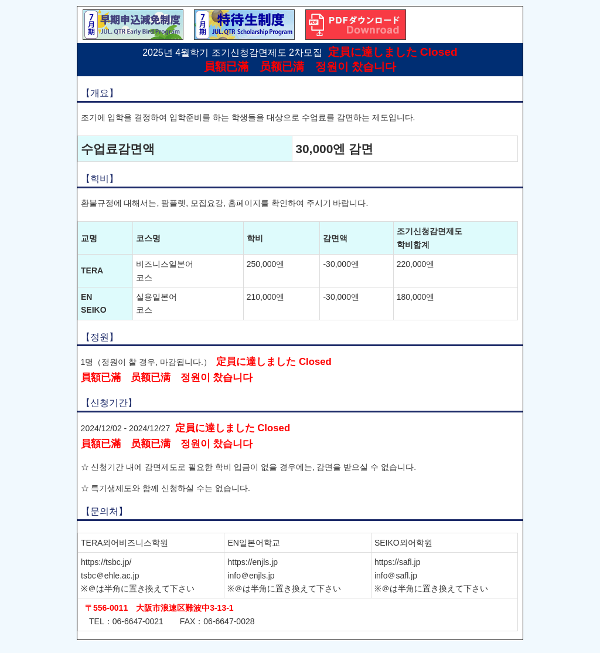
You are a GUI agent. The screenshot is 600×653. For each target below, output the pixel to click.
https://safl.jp (397, 562)
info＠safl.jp (395, 575)
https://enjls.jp (252, 562)
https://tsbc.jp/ (106, 562)
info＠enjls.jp (250, 575)
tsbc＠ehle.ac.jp (110, 575)
